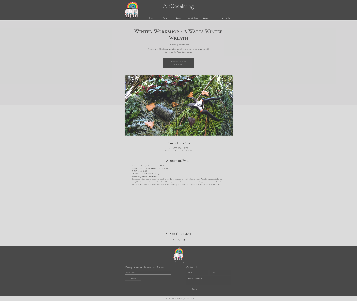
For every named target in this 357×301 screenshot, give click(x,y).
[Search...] (230, 18)
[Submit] (133, 278)
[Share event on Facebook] (173, 240)
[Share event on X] (179, 240)
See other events (178, 64)
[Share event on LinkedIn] (184, 240)
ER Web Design (189, 298)
